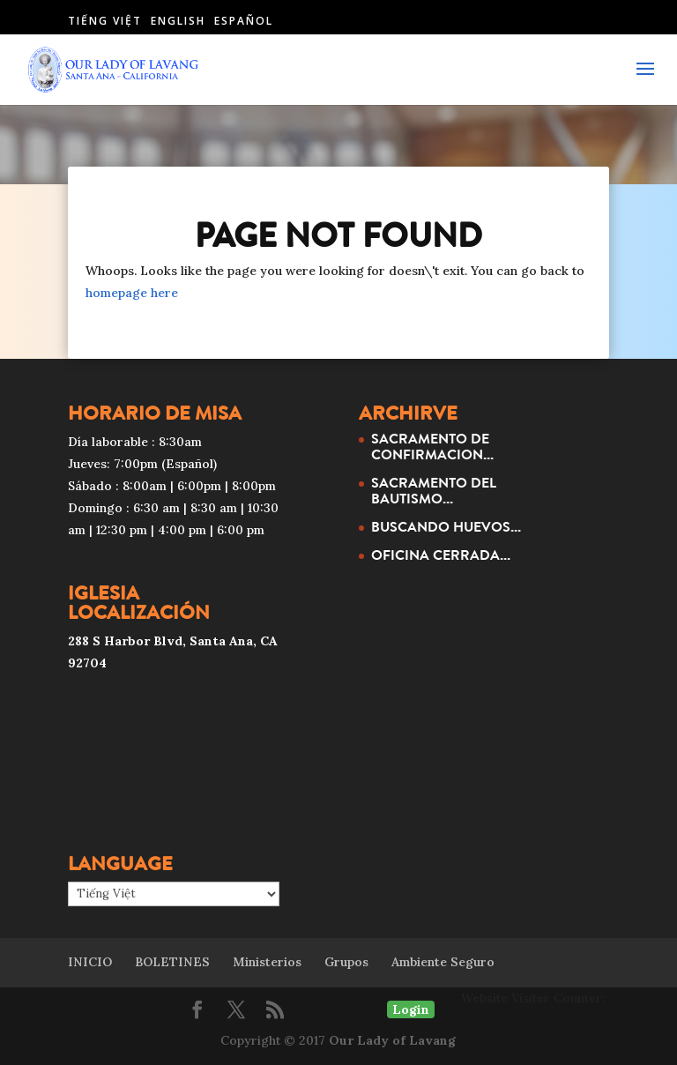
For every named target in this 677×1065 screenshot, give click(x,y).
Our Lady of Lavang (392, 1040)
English (178, 20)
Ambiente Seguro (443, 962)
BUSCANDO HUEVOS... (446, 526)
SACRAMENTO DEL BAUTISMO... (433, 490)
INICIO (90, 962)
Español (243, 20)
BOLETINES (172, 962)
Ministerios (267, 962)
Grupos (346, 962)
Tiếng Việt (105, 20)
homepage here (132, 293)
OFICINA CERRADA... (440, 554)
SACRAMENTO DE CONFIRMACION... (432, 446)
